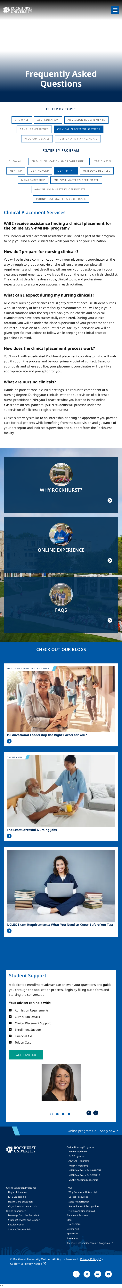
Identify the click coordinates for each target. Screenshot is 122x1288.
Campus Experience (34, 129)
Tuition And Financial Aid (78, 138)
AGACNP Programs (79, 1160)
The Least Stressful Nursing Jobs (32, 830)
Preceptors (72, 1238)
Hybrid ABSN (102, 161)
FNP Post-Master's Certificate (76, 180)
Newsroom (74, 1224)
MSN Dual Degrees (96, 170)
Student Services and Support (24, 1220)
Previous (88, 1112)
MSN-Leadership (33, 180)
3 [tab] (64, 1115)
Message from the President (23, 1215)
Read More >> (9, 741)
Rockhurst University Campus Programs (88, 1243)
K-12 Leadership (17, 1196)
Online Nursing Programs (80, 1147)
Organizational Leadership (22, 1206)
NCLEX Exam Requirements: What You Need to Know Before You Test (60, 925)
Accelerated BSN (78, 1151)
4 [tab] (70, 1115)
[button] (26, 1054)
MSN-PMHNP (65, 170)
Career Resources (78, 1196)
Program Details (37, 138)
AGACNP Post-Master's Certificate (60, 189)
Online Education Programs (21, 1187)
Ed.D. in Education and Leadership (57, 161)
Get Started (73, 1228)
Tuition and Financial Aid (82, 1211)
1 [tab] (52, 1115)
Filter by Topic (61, 109)
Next (95, 1112)
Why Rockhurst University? (83, 1192)
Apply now (107, 1131)
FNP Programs (76, 1156)
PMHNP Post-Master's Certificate (61, 199)
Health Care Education (20, 1201)
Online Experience (16, 1211)
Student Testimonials (19, 1229)
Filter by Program (61, 150)
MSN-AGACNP (39, 170)
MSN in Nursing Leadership (83, 1180)
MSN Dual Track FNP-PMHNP (84, 1175)
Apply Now (72, 1233)
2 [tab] (58, 1115)
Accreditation (48, 119)
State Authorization (79, 1201)
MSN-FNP (16, 170)
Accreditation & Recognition (84, 1206)
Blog (69, 1220)
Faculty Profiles (16, 1224)
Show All (21, 119)
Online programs (80, 1131)
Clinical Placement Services (78, 129)
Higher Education (17, 1192)
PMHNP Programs (78, 1165)
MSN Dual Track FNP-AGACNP (85, 1170)
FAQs (69, 1187)
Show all (16, 161)
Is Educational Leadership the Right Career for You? (47, 735)
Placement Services (77, 1215)
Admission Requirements (86, 119)
